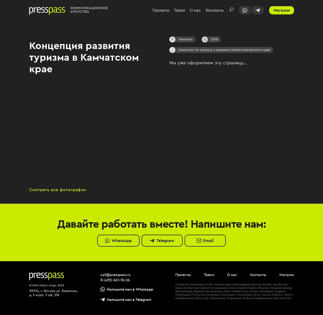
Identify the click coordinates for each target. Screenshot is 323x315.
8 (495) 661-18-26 (115, 280)
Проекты (160, 10)
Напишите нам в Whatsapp (126, 289)
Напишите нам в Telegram (125, 299)
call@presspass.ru (115, 275)
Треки (179, 10)
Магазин (281, 10)
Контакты (214, 10)
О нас (195, 10)
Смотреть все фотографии (57, 189)
